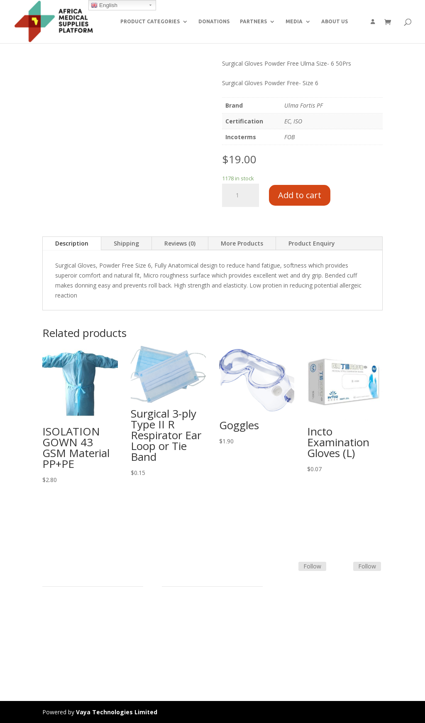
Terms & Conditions (189, 615)
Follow (312, 566)
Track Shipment (183, 655)
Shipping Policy (182, 625)
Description (71, 243)
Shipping (126, 243)
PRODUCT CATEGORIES (150, 21)
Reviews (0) (179, 243)
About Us (54, 645)
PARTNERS (253, 21)
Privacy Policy (60, 664)
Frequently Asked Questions (199, 645)
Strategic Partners (66, 625)
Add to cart (299, 195)
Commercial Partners (70, 635)
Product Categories (68, 615)
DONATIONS (214, 21)
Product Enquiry (311, 243)
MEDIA (294, 21)
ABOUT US (334, 21)
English (104, 5)
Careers (52, 655)
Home (50, 605)
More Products (242, 243)
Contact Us (177, 635)
